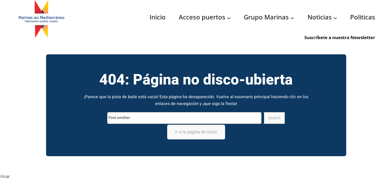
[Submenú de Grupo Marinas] (292, 17)
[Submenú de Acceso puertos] (229, 17)
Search (274, 118)
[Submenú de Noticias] (335, 17)
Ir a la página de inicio (196, 132)
